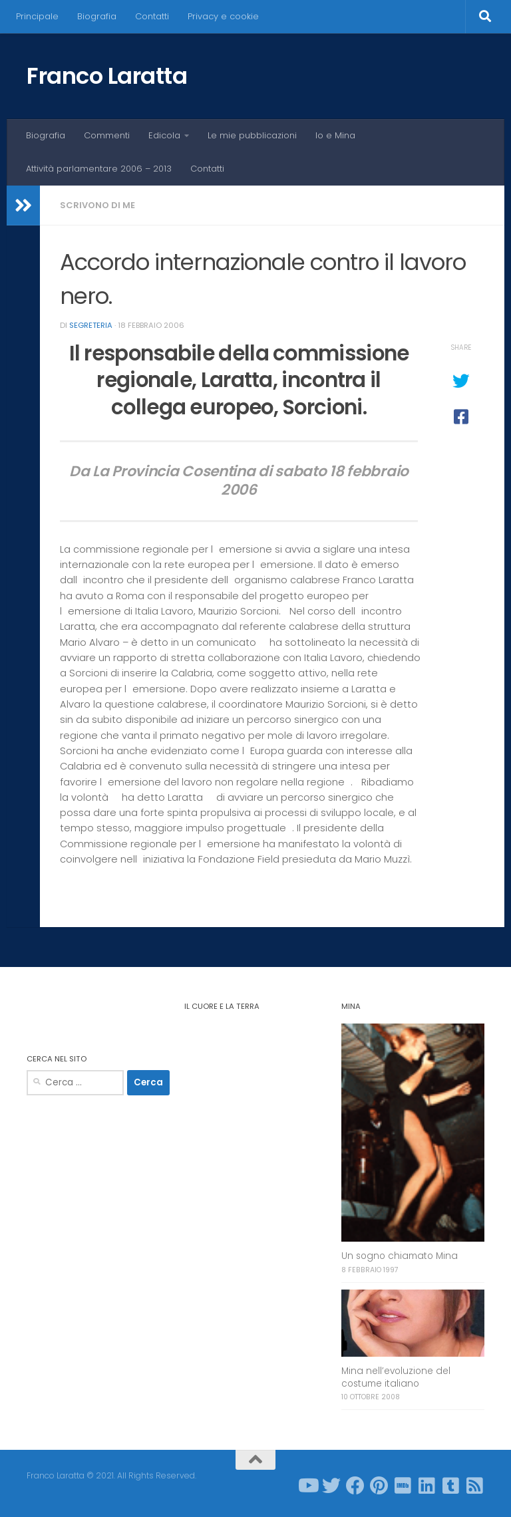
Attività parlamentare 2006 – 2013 (99, 168)
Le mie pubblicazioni (252, 135)
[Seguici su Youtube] (307, 1485)
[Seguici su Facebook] (355, 1485)
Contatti (152, 16)
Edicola (164, 135)
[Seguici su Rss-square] (475, 1485)
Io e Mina (335, 135)
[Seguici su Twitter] (331, 1485)
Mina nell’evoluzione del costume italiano (395, 1377)
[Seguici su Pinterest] (379, 1485)
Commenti (107, 135)
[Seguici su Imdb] (403, 1485)
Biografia (96, 16)
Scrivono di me (97, 205)
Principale (37, 16)
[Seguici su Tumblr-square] (451, 1485)
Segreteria (90, 325)
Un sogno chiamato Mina (399, 1256)
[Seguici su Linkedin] (427, 1485)
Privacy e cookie (223, 16)
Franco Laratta (107, 76)
